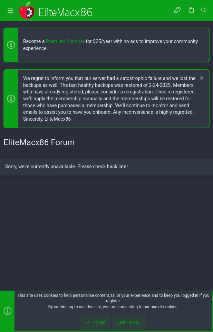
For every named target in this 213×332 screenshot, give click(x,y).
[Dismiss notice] (201, 78)
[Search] (204, 10)
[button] (10, 10)
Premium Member (65, 41)
